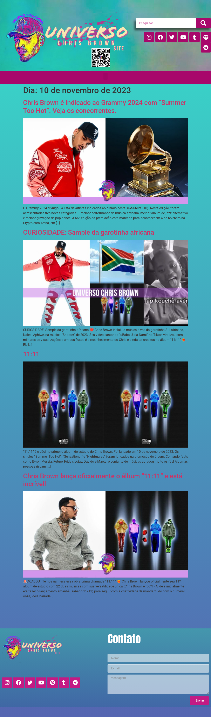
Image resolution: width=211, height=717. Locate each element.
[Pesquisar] (203, 23)
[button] (105, 76)
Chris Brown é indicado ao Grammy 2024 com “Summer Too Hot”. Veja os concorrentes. (104, 106)
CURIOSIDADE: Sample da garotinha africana (88, 232)
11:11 (31, 354)
